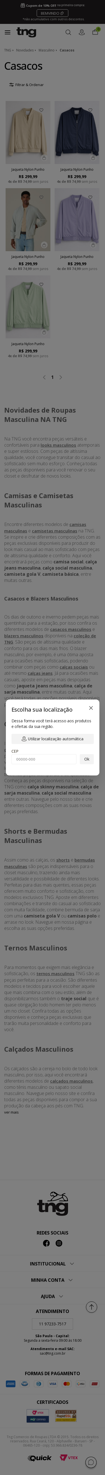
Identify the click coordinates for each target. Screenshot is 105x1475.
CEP (15, 751)
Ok (86, 759)
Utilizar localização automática (52, 738)
